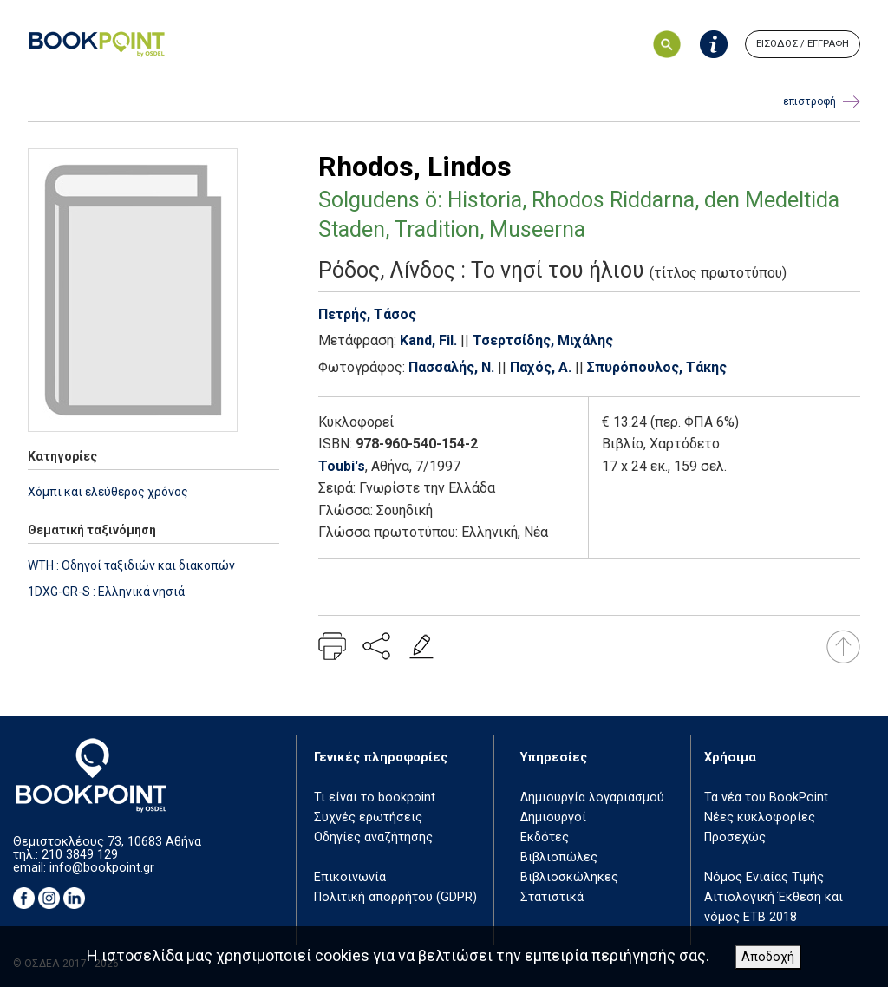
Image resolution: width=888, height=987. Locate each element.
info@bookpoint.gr (101, 867)
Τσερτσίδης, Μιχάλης (543, 340)
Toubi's (341, 466)
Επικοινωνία (350, 877)
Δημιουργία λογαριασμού (592, 797)
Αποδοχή (767, 957)
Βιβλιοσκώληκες (569, 877)
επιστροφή (821, 101)
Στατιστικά (552, 897)
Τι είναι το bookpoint (374, 797)
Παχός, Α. (540, 367)
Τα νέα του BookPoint (766, 797)
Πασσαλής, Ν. (451, 367)
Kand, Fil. (428, 340)
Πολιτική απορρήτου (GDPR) (395, 897)
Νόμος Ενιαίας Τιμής (764, 877)
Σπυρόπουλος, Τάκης (657, 367)
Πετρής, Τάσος (367, 314)
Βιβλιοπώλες (558, 857)
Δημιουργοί (553, 817)
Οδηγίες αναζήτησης (373, 837)
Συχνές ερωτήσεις (368, 817)
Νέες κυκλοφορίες (759, 817)
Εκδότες (544, 837)
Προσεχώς (735, 837)
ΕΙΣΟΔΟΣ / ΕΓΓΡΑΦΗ (802, 43)
